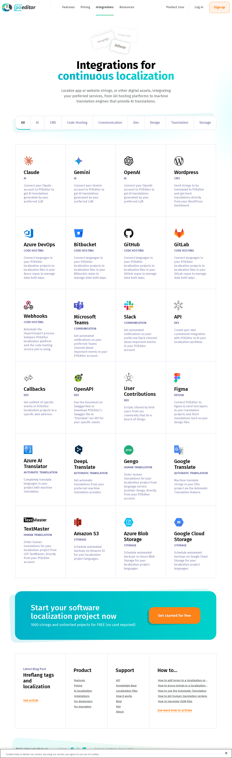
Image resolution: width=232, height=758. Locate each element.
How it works (124, 696)
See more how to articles (175, 710)
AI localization (83, 690)
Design (155, 123)
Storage (205, 123)
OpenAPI (83, 389)
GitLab (181, 245)
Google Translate (185, 464)
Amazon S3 (86, 534)
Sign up (219, 7)
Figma (181, 389)
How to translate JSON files (175, 701)
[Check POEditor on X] (78, 749)
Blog (119, 701)
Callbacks (34, 389)
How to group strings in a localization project (186, 685)
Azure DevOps (39, 245)
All (23, 123)
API (178, 317)
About (120, 711)
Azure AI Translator (35, 463)
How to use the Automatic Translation (182, 690)
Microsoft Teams (85, 320)
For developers (83, 701)
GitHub (132, 245)
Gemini (82, 172)
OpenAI (132, 172)
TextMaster (36, 529)
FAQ (118, 706)
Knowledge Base (126, 685)
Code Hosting (77, 123)
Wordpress (186, 172)
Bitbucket (85, 245)
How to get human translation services (182, 696)
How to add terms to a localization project (184, 680)
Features (79, 680)
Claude (31, 172)
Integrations (82, 696)
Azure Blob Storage (136, 536)
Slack (130, 317)
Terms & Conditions (106, 749)
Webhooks (35, 316)
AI (37, 123)
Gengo (131, 461)
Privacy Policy (126, 749)
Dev (136, 123)
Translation (179, 123)
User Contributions (140, 391)
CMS (53, 123)
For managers (82, 706)
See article (30, 700)
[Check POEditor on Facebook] (72, 749)
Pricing (78, 685)
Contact (62, 749)
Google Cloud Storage (189, 536)
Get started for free (174, 615)
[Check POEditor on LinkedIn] (84, 749)
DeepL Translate (84, 464)
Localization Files (127, 690)
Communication (110, 123)
